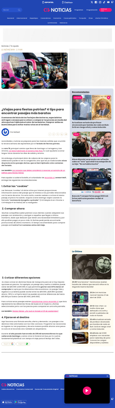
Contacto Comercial (24, 389)
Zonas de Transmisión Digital (46, 389)
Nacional (10, 18)
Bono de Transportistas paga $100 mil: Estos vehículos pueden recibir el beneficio (90, 225)
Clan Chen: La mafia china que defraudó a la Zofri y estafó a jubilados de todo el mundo (99, 337)
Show (91, 18)
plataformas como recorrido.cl (45, 301)
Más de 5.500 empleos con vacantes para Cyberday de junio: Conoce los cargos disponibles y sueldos (100, 365)
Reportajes (34, 18)
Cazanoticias (46, 18)
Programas (79, 10)
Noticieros (63, 23)
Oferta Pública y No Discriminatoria (74, 389)
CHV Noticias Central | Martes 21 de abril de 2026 (99, 321)
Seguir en (8, 344)
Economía (57, 18)
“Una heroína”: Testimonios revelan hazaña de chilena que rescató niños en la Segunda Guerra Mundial (90, 311)
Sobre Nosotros (7, 389)
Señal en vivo (104, 10)
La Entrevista (52, 23)
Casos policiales (70, 18)
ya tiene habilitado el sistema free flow (26, 151)
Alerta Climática (101, 18)
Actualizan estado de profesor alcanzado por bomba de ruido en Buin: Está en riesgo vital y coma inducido (90, 151)
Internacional (22, 18)
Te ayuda (82, 18)
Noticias (5, 46)
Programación (92, 10)
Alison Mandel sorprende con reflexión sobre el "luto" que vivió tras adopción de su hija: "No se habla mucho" (91, 188)
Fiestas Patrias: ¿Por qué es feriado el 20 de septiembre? (35, 311)
